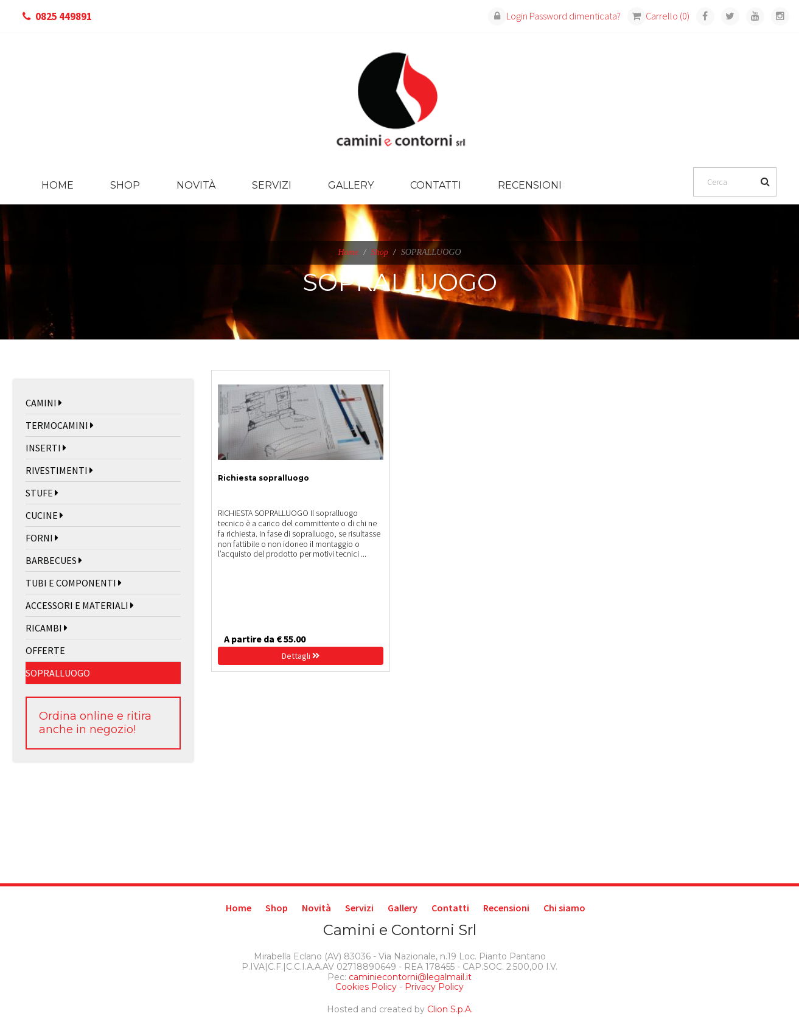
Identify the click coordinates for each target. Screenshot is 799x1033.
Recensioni (530, 185)
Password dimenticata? (575, 16)
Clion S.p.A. (450, 1009)
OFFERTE (45, 650)
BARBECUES (54, 560)
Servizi (271, 185)
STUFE (42, 493)
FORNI (42, 538)
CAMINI (44, 403)
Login (508, 16)
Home (57, 185)
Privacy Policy (434, 986)
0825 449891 (63, 16)
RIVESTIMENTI (59, 470)
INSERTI (46, 448)
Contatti (435, 185)
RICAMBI (47, 628)
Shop (125, 185)
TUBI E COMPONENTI (74, 583)
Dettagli (300, 655)
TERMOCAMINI (60, 425)
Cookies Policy (366, 986)
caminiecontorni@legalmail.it (409, 977)
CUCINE (44, 515)
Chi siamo (564, 908)
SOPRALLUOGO (58, 673)
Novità (195, 185)
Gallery (351, 185)
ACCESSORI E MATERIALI (80, 605)
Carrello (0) (658, 16)
